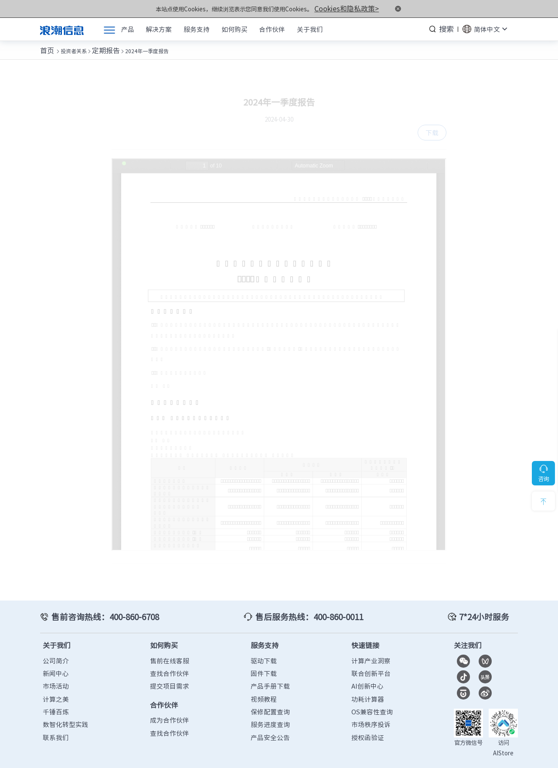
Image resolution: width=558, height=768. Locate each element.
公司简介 (56, 649)
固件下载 (264, 662)
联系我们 (56, 726)
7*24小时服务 (487, 607)
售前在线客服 (169, 649)
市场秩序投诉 (371, 713)
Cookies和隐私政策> (347, 8)
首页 (45, 47)
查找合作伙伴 (169, 662)
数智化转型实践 (65, 713)
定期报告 (98, 47)
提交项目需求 (169, 675)
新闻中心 (56, 662)
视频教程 (264, 688)
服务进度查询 (270, 713)
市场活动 (56, 675)
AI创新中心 (367, 675)
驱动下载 (264, 649)
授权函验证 (367, 726)
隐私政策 (476, 757)
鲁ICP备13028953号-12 (203, 757)
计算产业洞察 (371, 649)
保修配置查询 (270, 700)
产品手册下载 (270, 675)
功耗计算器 (367, 688)
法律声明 (506, 757)
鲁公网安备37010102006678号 (276, 757)
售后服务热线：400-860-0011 (305, 607)
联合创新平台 (371, 662)
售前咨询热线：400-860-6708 (98, 607)
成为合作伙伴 (169, 709)
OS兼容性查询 (372, 700)
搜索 (447, 28)
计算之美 (56, 688)
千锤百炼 (56, 700)
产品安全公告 (270, 726)
